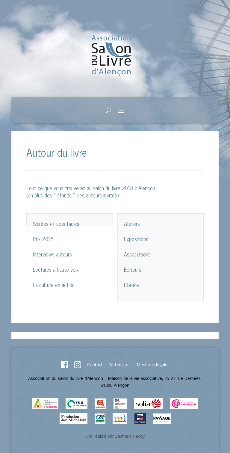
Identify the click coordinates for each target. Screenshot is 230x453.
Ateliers (132, 223)
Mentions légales (153, 364)
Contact (94, 364)
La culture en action (54, 284)
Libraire (131, 284)
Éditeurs (132, 269)
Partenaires (119, 364)
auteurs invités (101, 195)
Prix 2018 (43, 238)
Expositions (136, 238)
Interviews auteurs (52, 254)
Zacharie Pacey (130, 436)
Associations (137, 254)
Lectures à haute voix (56, 269)
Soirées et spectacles (56, 223)
